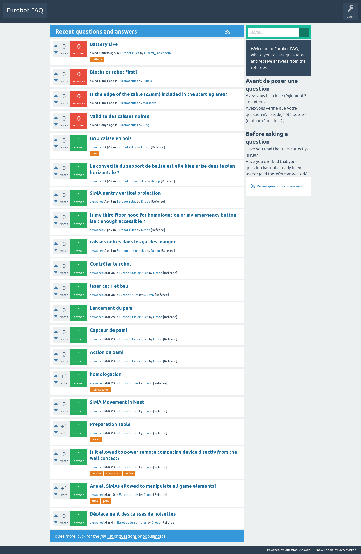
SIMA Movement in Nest (117, 402)
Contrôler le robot (110, 264)
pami (106, 501)
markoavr (149, 103)
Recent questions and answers (280, 186)
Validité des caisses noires (119, 116)
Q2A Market (347, 550)
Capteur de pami (108, 330)
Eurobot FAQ (24, 10)
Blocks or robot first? (113, 72)
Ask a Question (103, 14)
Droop (145, 147)
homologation (106, 374)
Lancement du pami (112, 308)
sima (95, 501)
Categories (79, 14)
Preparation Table (110, 424)
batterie (97, 59)
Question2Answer (297, 550)
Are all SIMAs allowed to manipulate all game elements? (153, 486)
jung (146, 125)
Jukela (147, 81)
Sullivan (148, 295)
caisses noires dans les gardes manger (133, 242)
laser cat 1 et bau (109, 286)
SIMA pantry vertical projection (125, 193)
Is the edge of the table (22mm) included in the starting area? (158, 94)
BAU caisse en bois (111, 138)
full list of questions (118, 536)
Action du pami (106, 352)
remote (96, 473)
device (129, 473)
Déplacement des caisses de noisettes (133, 514)
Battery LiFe (104, 44)
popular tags (154, 536)
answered (97, 147)
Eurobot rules (129, 53)
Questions (58, 14)
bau (94, 153)
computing (112, 473)
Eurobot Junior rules (131, 181)
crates (96, 439)
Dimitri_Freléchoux (157, 53)
